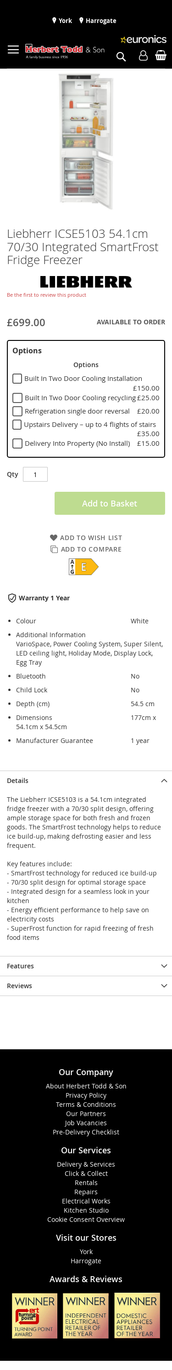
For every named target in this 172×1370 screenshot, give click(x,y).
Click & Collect (86, 1173)
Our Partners (86, 1113)
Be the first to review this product (46, 294)
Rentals (86, 1182)
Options (27, 350)
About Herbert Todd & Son (86, 1086)
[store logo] (65, 51)
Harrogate (100, 21)
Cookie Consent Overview (86, 1219)
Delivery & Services (86, 1164)
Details (17, 780)
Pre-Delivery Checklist (86, 1132)
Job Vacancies (86, 1122)
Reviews (19, 985)
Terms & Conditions (86, 1104)
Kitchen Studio (86, 1210)
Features (20, 965)
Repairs (86, 1191)
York (64, 21)
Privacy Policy (86, 1095)
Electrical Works (86, 1201)
